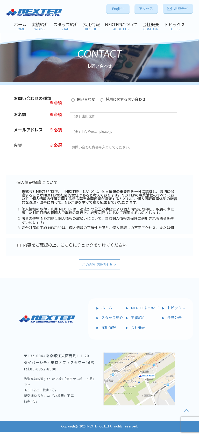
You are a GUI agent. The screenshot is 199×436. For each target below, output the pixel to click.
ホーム (20, 27)
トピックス (174, 27)
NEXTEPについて (121, 27)
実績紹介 (40, 27)
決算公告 (174, 321)
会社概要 (151, 27)
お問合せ (177, 8)
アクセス (146, 8)
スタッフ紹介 (65, 27)
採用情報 (91, 27)
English (118, 8)
